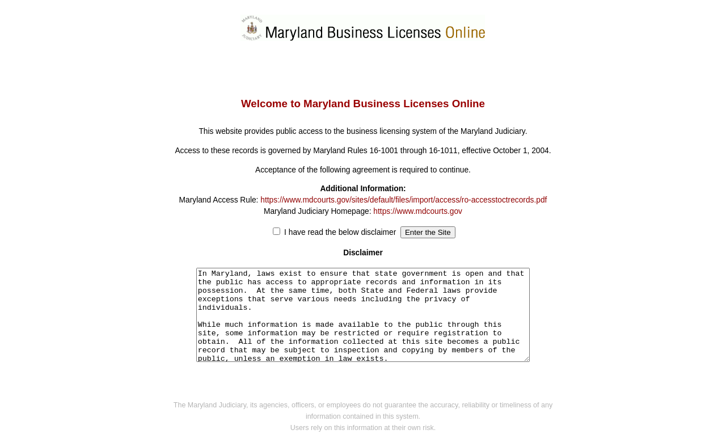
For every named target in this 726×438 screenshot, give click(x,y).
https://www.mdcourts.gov (417, 211)
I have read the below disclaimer (340, 232)
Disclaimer (363, 253)
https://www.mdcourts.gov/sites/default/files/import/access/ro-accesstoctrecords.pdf (403, 200)
